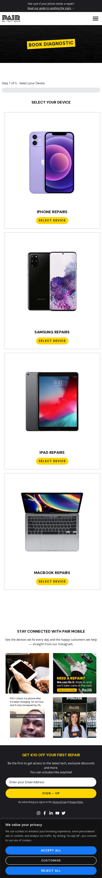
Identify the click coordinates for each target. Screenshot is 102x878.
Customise (51, 860)
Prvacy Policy (76, 802)
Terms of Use (59, 802)
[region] (51, 848)
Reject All (51, 871)
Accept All (51, 850)
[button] (95, 18)
